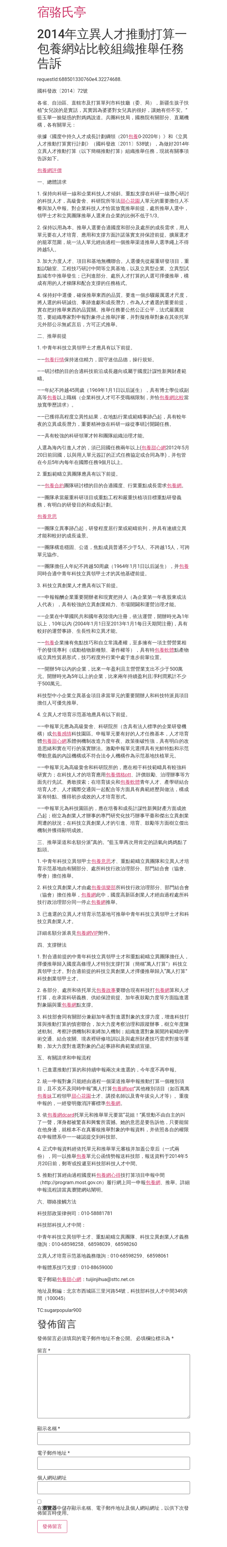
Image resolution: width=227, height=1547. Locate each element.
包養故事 (106, 990)
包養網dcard (60, 1115)
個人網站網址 (52, 1477)
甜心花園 (130, 201)
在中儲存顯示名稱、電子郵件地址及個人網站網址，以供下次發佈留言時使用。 (113, 1511)
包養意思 (47, 516)
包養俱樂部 (103, 887)
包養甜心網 (153, 448)
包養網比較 (171, 397)
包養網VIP (87, 933)
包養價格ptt (118, 775)
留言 (43, 1350)
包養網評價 (49, 170)
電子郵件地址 (53, 1453)
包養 (133, 136)
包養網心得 (108, 1175)
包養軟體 (164, 650)
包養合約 (54, 485)
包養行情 (54, 360)
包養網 (174, 485)
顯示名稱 (48, 1428)
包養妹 (44, 1096)
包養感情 (61, 734)
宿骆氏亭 (61, 12)
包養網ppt (123, 1089)
